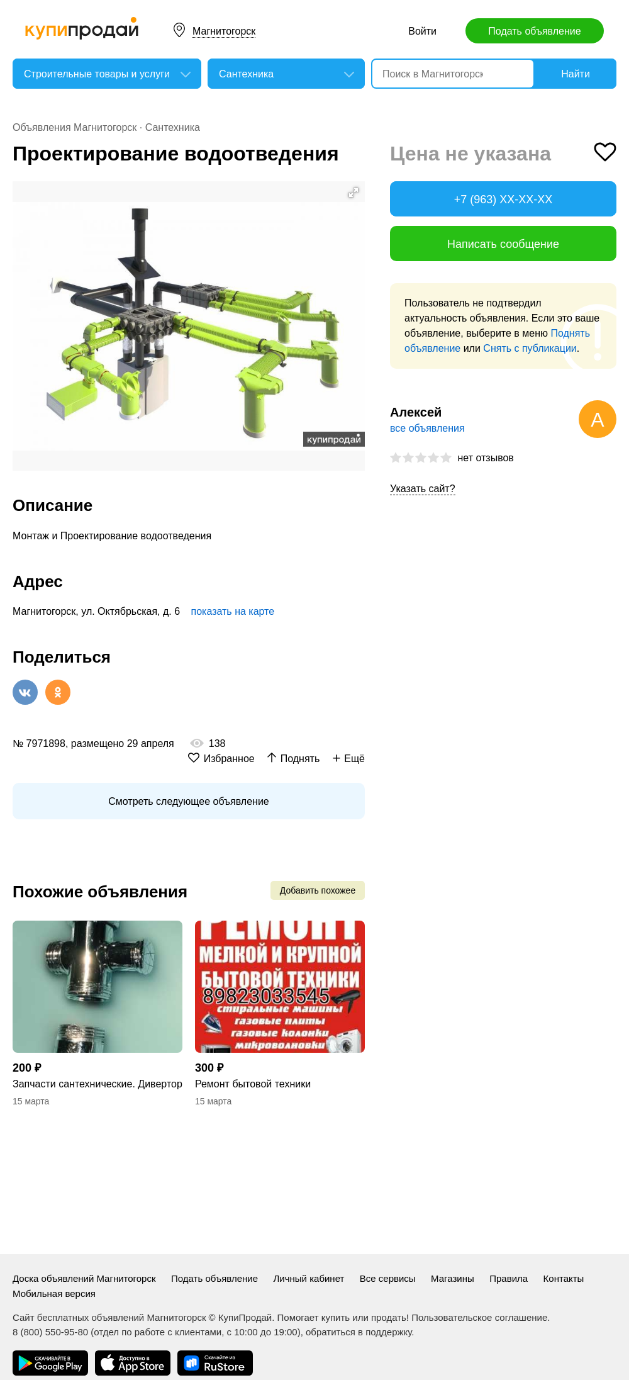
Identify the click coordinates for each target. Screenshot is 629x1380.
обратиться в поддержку (358, 1332)
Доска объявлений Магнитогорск (84, 1278)
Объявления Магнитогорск (74, 127)
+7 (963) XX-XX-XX (503, 199)
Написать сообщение (503, 244)
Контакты (563, 1278)
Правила (508, 1278)
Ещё (354, 758)
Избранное (229, 758)
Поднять (300, 758)
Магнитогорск (223, 31)
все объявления (427, 428)
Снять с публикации (529, 348)
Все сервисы (388, 1278)
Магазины (452, 1278)
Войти (422, 31)
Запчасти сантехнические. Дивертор (97, 1084)
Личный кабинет (309, 1278)
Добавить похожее (317, 890)
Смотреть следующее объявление (188, 801)
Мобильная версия (54, 1293)
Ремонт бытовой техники (253, 1084)
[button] (353, 192)
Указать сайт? (422, 488)
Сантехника (172, 127)
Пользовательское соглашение (479, 1317)
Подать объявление (534, 31)
